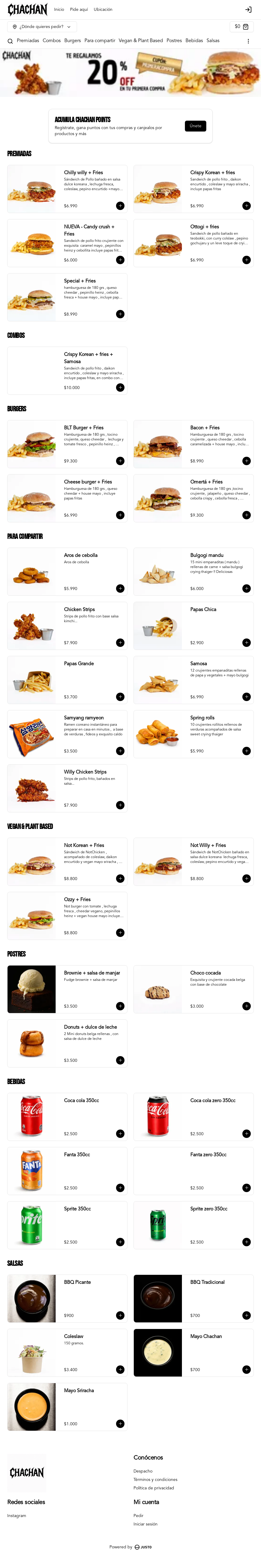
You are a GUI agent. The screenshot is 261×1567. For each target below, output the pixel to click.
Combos (52, 41)
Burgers (72, 41)
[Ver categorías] (248, 41)
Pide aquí (79, 10)
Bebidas (194, 41)
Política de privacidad (154, 1488)
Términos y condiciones (155, 1480)
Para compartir (99, 41)
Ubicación (103, 10)
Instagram (16, 1516)
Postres (174, 41)
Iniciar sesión (146, 1524)
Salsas (213, 41)
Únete (195, 126)
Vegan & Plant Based (141, 41)
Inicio (59, 10)
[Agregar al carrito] (120, 206)
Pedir (138, 1516)
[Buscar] (10, 41)
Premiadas (28, 41)
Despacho (143, 1471)
